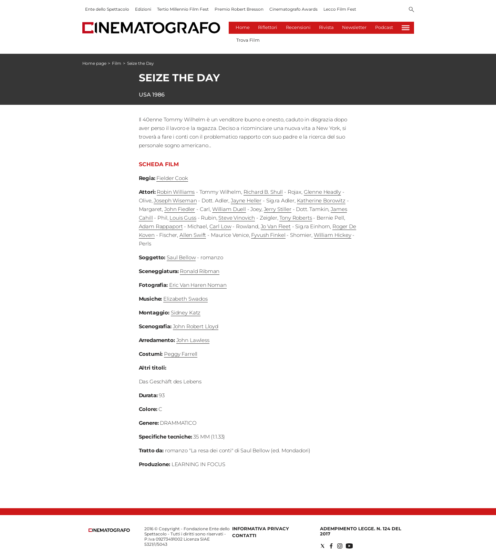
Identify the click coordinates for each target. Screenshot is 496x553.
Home (243, 27)
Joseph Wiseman (175, 200)
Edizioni (143, 9)
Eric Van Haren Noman (198, 285)
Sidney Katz (185, 312)
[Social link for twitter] (322, 546)
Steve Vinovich (236, 217)
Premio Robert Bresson (239, 9)
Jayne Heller (246, 200)
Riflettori (267, 27)
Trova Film (248, 40)
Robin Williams (176, 192)
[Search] (411, 10)
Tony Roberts (295, 217)
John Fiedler (179, 209)
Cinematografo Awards (293, 9)
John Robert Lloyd (195, 326)
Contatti (244, 535)
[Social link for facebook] (331, 546)
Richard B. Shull (263, 192)
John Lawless (192, 340)
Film (116, 63)
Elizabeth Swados (185, 298)
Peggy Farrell (180, 354)
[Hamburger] (406, 28)
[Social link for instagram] (339, 546)
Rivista (326, 27)
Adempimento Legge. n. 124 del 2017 (360, 531)
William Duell (229, 209)
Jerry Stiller (277, 209)
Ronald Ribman (199, 271)
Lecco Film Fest (339, 9)
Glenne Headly (322, 192)
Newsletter (354, 27)
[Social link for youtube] (349, 546)
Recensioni (298, 27)
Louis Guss (182, 217)
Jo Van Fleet (276, 226)
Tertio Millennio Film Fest (183, 9)
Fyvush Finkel (268, 235)
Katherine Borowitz (321, 200)
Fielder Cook (172, 178)
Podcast (384, 27)
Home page (94, 63)
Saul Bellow (181, 257)
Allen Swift (192, 235)
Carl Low (220, 226)
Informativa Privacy (260, 528)
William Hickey (332, 235)
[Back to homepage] (109, 530)
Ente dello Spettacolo (107, 9)
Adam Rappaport (161, 226)
